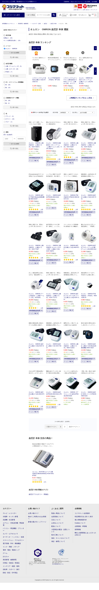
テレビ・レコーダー (9, 513)
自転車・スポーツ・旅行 (11, 569)
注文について (55, 520)
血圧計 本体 (53, 23)
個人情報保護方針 (81, 520)
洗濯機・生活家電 (9, 520)
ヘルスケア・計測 (36, 23)
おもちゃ (6, 556)
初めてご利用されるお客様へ (37, 517)
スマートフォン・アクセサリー (13, 540)
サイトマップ (94, 9)
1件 (45, 482)
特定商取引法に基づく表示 (84, 516)
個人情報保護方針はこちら (58, 564)
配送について (55, 526)
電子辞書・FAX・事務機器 (12, 543)
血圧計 (45, 23)
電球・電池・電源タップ (11, 550)
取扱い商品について (58, 513)
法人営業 (87, 1)
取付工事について (57, 535)
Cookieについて (80, 523)
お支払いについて (57, 523)
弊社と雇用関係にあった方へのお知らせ (85, 534)
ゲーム (5, 553)
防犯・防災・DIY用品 (10, 572)
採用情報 (78, 529)
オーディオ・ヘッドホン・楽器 (13, 537)
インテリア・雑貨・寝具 (11, 566)
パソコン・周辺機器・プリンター (13, 529)
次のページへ (73, 426)
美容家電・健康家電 (23, 23)
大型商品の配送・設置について (60, 530)
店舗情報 (66, 1)
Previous (30, 71)
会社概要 (94, 1)
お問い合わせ (86, 9)
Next (95, 71)
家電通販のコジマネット (8, 23)
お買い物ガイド (77, 9)
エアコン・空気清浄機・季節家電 (13, 524)
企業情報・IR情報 (81, 526)
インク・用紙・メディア (11, 547)
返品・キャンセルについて (60, 538)
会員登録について (57, 516)
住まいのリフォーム (77, 1)
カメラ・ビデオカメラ (10, 534)
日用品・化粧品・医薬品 (11, 563)
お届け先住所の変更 (30, 7)
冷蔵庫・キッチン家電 (10, 516)
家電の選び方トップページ (37, 522)
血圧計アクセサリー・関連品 (38, 494)
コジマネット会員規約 (82, 513)
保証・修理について (58, 541)
